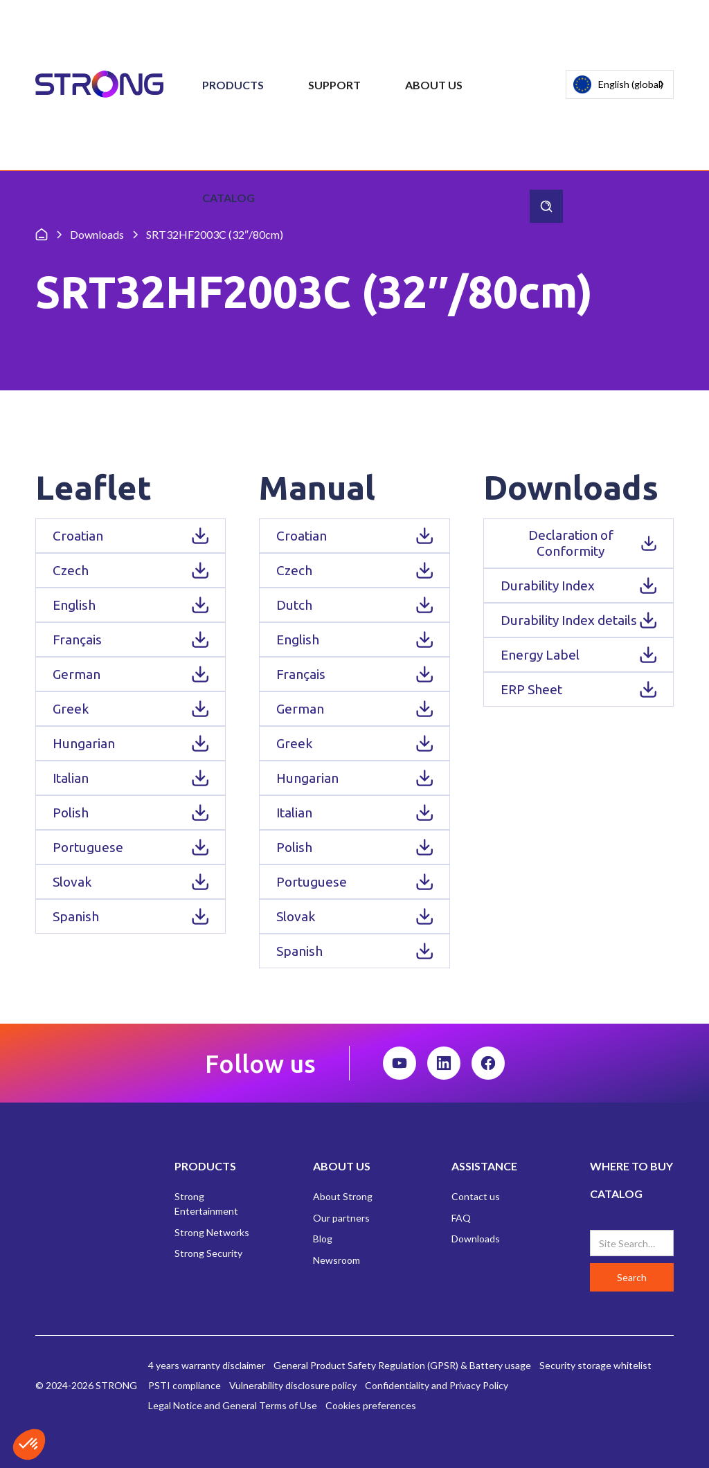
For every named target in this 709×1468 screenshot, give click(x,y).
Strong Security (208, 1253)
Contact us (475, 1196)
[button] (233, 85)
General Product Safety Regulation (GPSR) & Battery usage (402, 1365)
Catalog (228, 197)
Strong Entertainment (206, 1203)
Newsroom (336, 1260)
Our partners (341, 1218)
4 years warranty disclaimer (206, 1365)
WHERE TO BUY (631, 1165)
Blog (322, 1238)
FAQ (461, 1218)
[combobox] (620, 84)
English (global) (618, 84)
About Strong (343, 1196)
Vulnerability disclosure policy (293, 1385)
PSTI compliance (184, 1385)
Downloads (475, 1238)
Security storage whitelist (595, 1365)
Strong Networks (211, 1232)
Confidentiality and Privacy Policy (436, 1385)
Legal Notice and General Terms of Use (232, 1405)
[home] (99, 85)
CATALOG (616, 1193)
